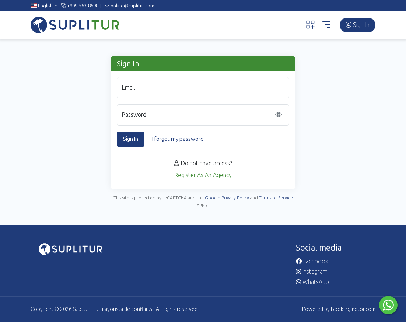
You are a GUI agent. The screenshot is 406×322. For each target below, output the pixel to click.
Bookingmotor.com (353, 309)
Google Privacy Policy (227, 197)
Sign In (358, 24)
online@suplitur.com (129, 5)
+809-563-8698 (79, 5)
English (42, 5)
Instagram (312, 271)
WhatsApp (312, 282)
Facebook (312, 261)
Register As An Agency (203, 175)
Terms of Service (276, 197)
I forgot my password (178, 139)
